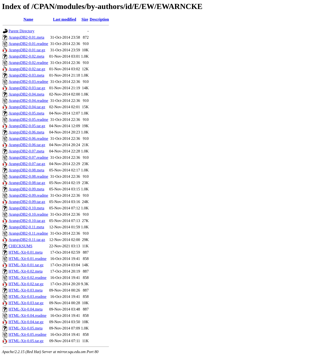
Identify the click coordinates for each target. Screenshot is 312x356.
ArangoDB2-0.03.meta (26, 75)
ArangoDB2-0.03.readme (28, 82)
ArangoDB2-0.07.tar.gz (27, 164)
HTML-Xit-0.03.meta (26, 290)
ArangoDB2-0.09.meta (26, 189)
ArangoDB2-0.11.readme (28, 233)
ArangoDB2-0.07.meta (26, 151)
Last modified (64, 19)
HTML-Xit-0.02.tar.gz (26, 284)
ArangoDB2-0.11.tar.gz (27, 240)
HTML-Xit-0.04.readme (28, 315)
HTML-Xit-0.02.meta (26, 271)
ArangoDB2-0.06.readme (28, 138)
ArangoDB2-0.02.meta (26, 56)
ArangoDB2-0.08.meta (26, 170)
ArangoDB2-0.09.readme (28, 195)
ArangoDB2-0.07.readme (28, 157)
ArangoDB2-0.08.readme (28, 176)
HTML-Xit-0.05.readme (28, 334)
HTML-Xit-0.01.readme (28, 259)
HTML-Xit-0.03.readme (28, 296)
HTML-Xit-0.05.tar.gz (26, 341)
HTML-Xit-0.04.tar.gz (26, 322)
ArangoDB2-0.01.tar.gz (27, 50)
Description (99, 19)
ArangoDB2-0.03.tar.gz (27, 88)
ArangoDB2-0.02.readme (28, 63)
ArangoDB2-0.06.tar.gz (27, 145)
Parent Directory (21, 31)
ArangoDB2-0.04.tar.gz (27, 107)
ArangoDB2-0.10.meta (26, 208)
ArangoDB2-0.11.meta (26, 227)
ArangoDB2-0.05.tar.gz (27, 126)
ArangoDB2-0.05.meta (26, 113)
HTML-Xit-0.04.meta (26, 309)
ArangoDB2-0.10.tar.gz (27, 221)
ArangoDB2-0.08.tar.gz (27, 183)
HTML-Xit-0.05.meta (26, 328)
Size (84, 19)
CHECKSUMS (20, 246)
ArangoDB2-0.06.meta (26, 132)
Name (28, 19)
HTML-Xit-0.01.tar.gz (26, 265)
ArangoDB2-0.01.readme (28, 44)
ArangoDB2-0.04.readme (28, 100)
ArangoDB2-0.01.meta (26, 37)
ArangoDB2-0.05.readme (28, 119)
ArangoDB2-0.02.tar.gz (27, 69)
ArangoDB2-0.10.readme (28, 214)
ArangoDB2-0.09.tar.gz (27, 202)
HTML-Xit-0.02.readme (28, 278)
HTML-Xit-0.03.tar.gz (26, 303)
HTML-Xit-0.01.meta (26, 252)
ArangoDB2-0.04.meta (26, 94)
